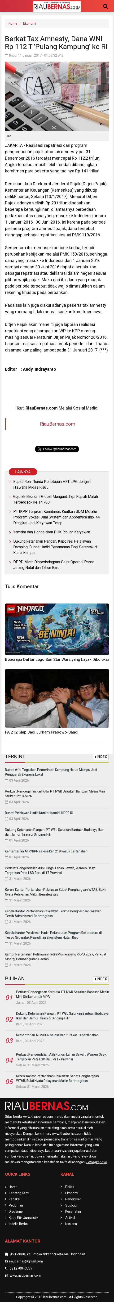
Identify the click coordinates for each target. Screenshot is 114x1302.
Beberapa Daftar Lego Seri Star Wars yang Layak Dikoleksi (57, 659)
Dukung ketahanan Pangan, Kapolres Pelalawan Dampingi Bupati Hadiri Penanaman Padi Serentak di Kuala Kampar (55, 547)
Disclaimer (16, 1211)
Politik (69, 1187)
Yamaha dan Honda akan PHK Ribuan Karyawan (51, 532)
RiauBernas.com (57, 424)
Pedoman (16, 1205)
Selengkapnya (96, 1162)
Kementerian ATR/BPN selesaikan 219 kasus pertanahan (46, 851)
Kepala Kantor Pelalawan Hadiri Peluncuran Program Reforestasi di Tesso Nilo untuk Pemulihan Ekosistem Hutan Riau (53, 935)
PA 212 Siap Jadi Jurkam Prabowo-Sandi (41, 732)
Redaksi (14, 1199)
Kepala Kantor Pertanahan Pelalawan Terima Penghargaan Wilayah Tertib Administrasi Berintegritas (53, 914)
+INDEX (101, 756)
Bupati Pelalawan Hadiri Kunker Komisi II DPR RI (39, 813)
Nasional (71, 1223)
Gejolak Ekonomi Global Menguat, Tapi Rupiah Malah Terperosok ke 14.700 (55, 499)
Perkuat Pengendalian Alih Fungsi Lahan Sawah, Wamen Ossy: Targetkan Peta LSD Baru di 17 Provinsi (50, 870)
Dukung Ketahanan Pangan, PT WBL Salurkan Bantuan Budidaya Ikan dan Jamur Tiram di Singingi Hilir (54, 832)
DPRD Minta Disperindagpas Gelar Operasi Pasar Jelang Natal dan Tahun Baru (53, 565)
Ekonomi (29, 23)
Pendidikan (73, 1199)
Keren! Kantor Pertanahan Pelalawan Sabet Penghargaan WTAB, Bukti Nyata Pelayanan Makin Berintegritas (55, 892)
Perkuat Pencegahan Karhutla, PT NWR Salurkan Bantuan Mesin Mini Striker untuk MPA (55, 794)
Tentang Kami (19, 1193)
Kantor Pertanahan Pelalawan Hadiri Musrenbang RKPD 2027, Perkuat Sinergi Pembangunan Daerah (55, 957)
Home (13, 23)
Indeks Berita (18, 1223)
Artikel (70, 1217)
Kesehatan (73, 1211)
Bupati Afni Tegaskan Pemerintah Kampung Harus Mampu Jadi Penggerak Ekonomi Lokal (51, 772)
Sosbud (71, 1205)
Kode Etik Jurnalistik (23, 1217)
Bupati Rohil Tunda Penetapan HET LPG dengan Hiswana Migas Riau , (52, 484)
